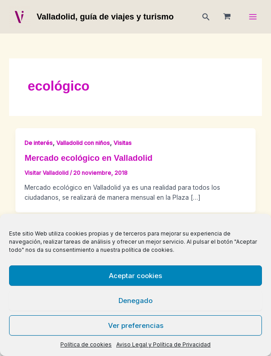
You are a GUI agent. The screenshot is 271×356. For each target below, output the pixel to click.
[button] (206, 17)
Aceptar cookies (135, 275)
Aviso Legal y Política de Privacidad (163, 344)
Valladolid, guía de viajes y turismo (105, 16)
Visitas (122, 143)
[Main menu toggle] (253, 17)
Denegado (135, 300)
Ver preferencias (135, 325)
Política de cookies (86, 344)
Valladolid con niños (83, 143)
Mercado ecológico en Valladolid (89, 158)
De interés (39, 143)
